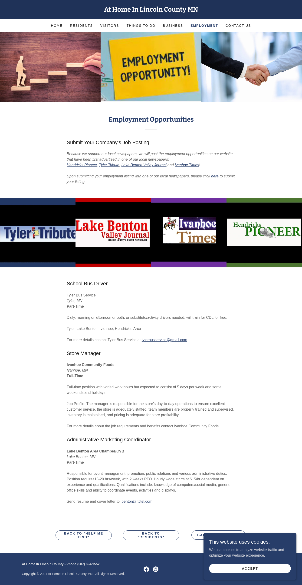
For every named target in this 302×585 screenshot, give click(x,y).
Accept (250, 578)
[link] (151, 10)
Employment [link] (204, 25)
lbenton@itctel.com (136, 501)
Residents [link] (81, 25)
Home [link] (56, 25)
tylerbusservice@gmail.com (164, 340)
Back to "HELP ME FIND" (83, 535)
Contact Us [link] (238, 25)
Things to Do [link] (141, 25)
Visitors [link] (109, 25)
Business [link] (173, 25)
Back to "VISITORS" (218, 535)
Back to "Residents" (151, 535)
